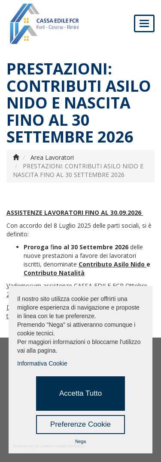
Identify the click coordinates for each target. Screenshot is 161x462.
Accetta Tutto (80, 393)
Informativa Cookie (42, 363)
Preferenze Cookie (80, 424)
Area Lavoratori (52, 157)
